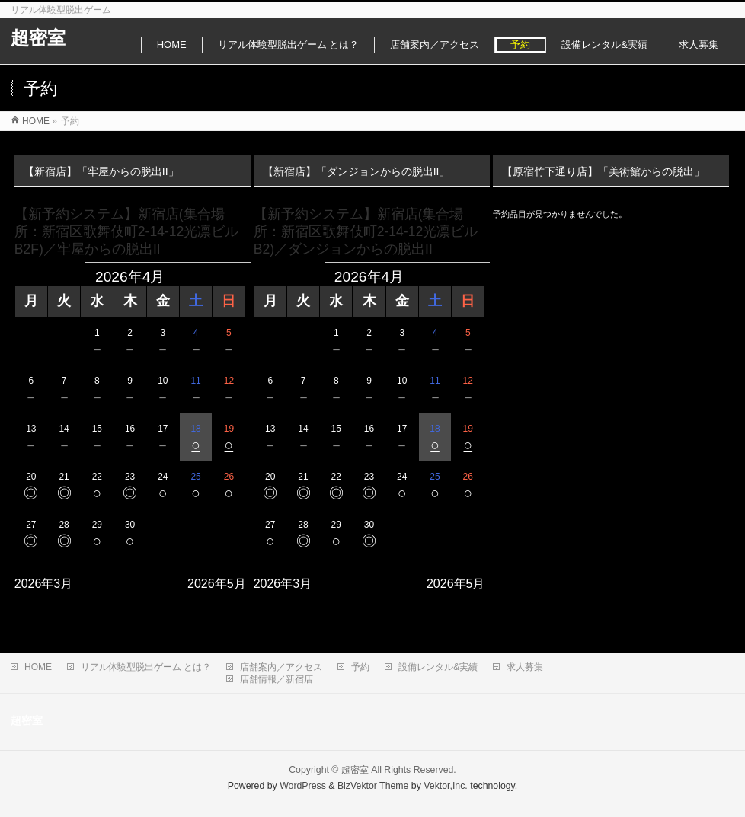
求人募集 (525, 667)
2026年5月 (216, 583)
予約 (360, 667)
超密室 (38, 37)
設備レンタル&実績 (438, 667)
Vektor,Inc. (446, 785)
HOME (38, 667)
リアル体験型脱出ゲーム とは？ (146, 667)
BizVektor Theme (373, 785)
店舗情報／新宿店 (276, 679)
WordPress (303, 785)
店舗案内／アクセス (281, 667)
